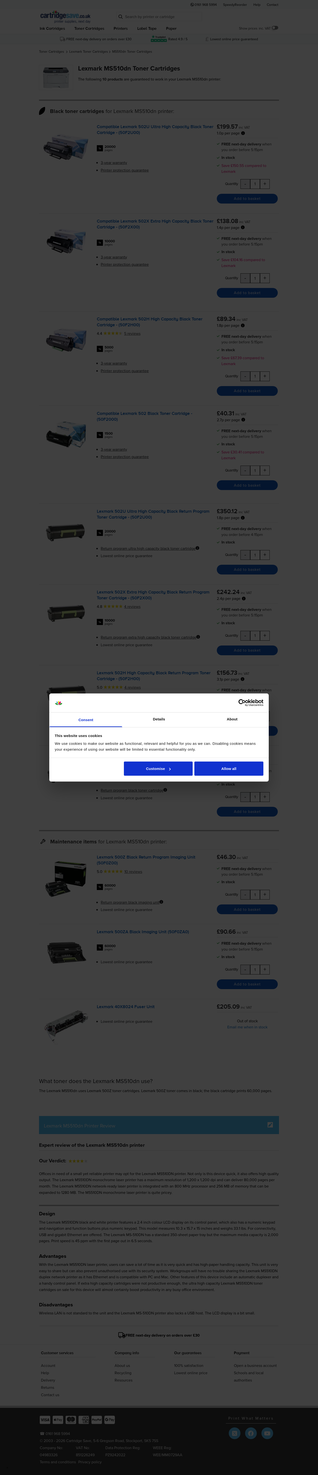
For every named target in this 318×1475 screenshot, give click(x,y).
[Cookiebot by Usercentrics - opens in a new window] (242, 703)
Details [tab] (159, 719)
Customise (158, 769)
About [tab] (232, 719)
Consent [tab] (86, 719)
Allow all (229, 769)
